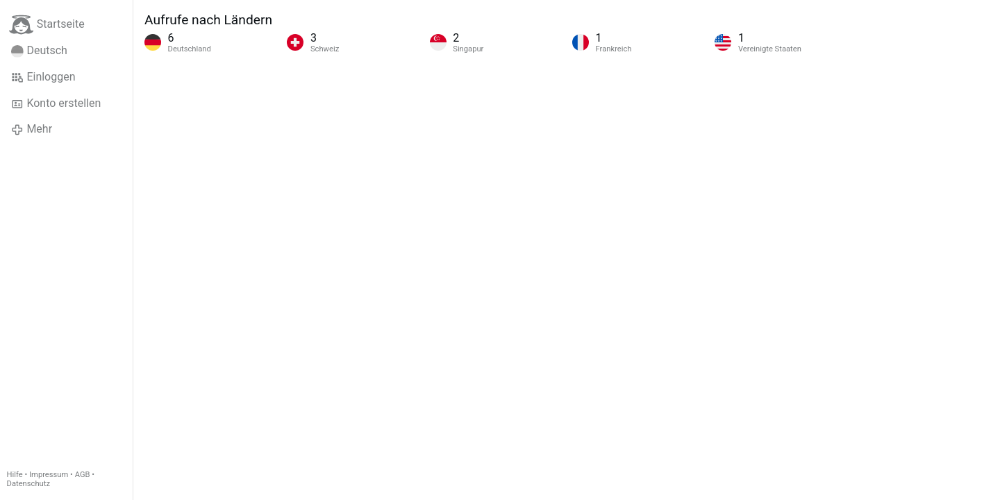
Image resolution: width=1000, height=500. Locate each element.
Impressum (48, 474)
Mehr (31, 129)
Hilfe (15, 474)
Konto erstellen (56, 103)
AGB (82, 474)
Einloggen (43, 77)
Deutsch (39, 51)
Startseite (47, 24)
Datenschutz (28, 483)
